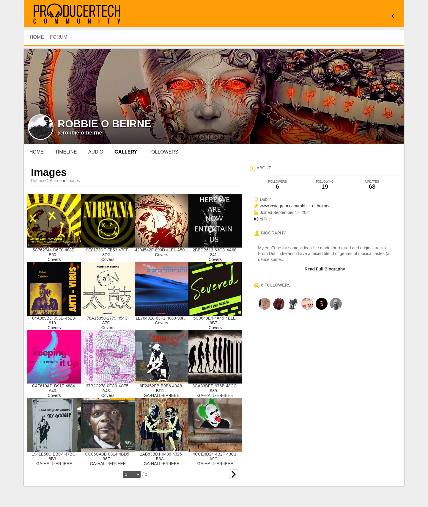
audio (95, 151)
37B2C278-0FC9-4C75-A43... (108, 388)
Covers (54, 259)
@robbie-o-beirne (80, 133)
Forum (58, 37)
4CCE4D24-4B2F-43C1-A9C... (215, 456)
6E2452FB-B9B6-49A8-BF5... (161, 388)
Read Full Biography (325, 269)
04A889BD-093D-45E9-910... (54, 320)
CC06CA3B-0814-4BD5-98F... (108, 456)
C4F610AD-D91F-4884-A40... (54, 388)
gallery (125, 151)
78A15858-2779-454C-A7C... (108, 320)
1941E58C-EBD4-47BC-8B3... (54, 456)
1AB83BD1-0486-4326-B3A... (161, 456)
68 (372, 185)
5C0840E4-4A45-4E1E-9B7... (215, 320)
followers (163, 151)
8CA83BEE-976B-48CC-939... (215, 388)
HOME (37, 37)
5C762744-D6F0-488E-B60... (54, 252)
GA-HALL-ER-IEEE (162, 395)
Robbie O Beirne (46, 180)
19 (324, 185)
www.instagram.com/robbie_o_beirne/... (296, 206)
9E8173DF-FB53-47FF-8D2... (108, 252)
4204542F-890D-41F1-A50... (161, 250)
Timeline (66, 151)
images (73, 180)
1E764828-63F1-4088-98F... (162, 318)
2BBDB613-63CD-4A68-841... (215, 252)
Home (36, 151)
